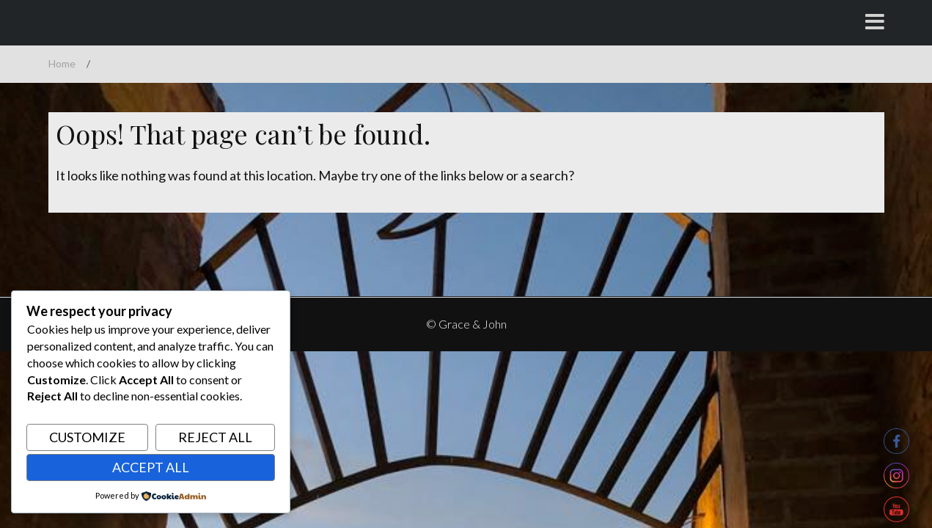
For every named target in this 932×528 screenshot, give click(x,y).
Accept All (150, 467)
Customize (87, 437)
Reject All (215, 437)
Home (62, 63)
